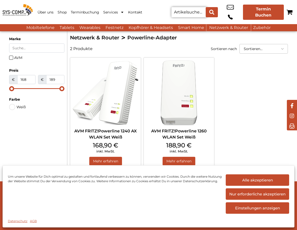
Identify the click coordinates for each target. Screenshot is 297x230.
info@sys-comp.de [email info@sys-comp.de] (224, 12)
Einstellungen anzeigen (257, 208)
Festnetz (115, 27)
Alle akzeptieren (257, 180)
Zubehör (262, 27)
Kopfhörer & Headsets (151, 27)
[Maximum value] (55, 79)
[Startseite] (18, 12)
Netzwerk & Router (228, 27)
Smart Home (191, 27)
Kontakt (135, 12)
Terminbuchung (85, 12)
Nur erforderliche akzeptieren (257, 194)
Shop (62, 12)
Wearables (89, 27)
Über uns (46, 12)
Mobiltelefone (40, 27)
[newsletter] (292, 125)
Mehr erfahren (105, 161)
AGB (33, 221)
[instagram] (292, 115)
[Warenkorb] (289, 12)
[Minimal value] (36, 88)
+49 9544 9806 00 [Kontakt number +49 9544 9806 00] (235, 12)
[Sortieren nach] (263, 49)
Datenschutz (17, 221)
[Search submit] (212, 12)
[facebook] (292, 105)
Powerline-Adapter (152, 38)
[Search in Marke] (36, 48)
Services (113, 12)
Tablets (67, 27)
